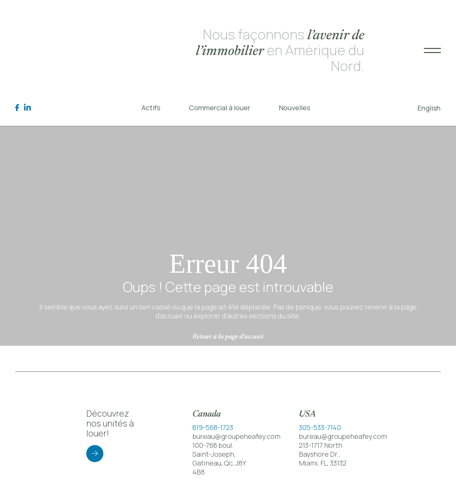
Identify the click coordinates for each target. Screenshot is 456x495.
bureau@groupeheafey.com (236, 436)
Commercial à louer (219, 107)
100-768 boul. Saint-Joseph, (214, 450)
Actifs (150, 107)
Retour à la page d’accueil (228, 336)
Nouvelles (294, 107)
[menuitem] (429, 108)
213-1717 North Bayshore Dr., (320, 450)
